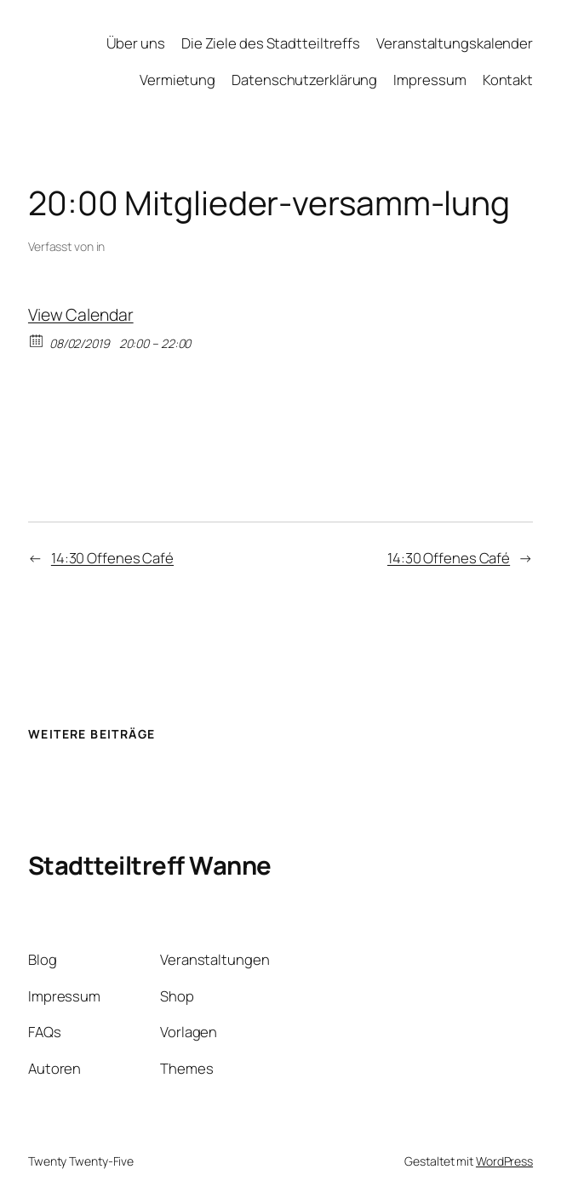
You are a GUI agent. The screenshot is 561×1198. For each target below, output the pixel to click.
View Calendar (81, 314)
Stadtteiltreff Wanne (150, 865)
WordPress (504, 1161)
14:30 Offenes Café (112, 558)
